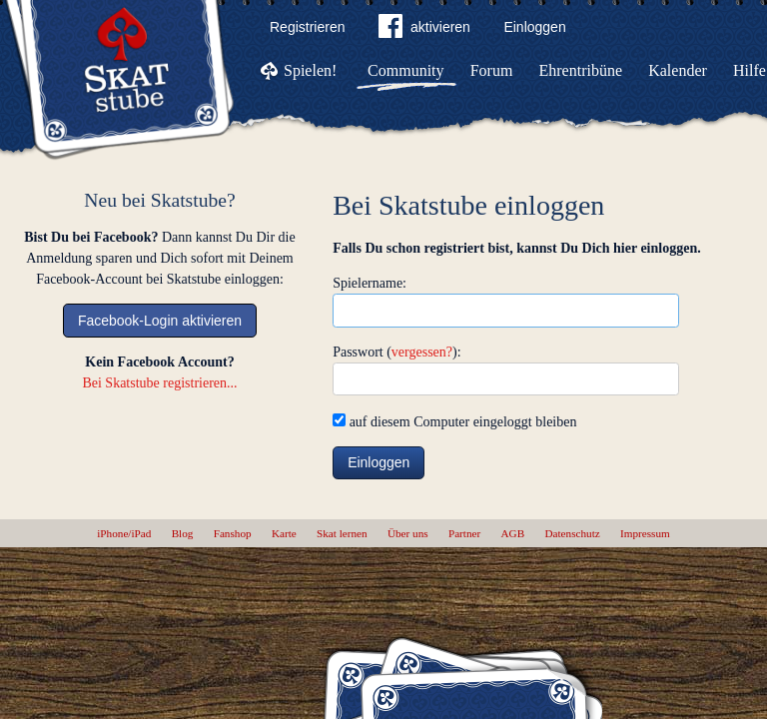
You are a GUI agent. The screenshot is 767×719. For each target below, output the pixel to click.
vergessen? (421, 352)
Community (405, 70)
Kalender (677, 70)
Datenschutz (571, 533)
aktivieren (424, 30)
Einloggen (534, 27)
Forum (491, 70)
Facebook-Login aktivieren (160, 321)
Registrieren (307, 27)
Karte (284, 533)
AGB (513, 533)
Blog (183, 533)
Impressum (645, 533)
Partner (464, 533)
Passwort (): (396, 352)
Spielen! (310, 70)
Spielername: (369, 283)
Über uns (407, 533)
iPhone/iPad (124, 533)
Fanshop (233, 533)
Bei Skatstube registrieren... (159, 382)
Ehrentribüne (581, 70)
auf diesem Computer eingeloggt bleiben (454, 421)
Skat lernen (342, 533)
